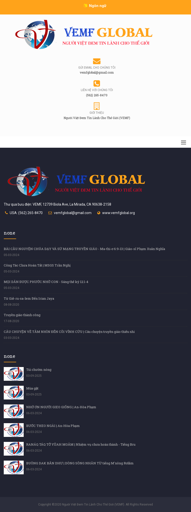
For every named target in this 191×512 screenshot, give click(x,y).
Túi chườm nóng (38, 369)
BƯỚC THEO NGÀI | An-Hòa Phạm (53, 425)
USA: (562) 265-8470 (26, 213)
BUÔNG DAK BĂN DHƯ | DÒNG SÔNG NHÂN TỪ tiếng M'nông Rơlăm (80, 463)
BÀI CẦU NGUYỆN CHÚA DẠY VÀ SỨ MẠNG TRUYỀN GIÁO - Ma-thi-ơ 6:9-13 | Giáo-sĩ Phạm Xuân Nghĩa (84, 249)
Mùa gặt (32, 388)
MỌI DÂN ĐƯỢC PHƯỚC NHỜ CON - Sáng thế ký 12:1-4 (46, 281)
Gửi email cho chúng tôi (96, 67)
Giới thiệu (97, 113)
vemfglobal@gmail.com (73, 213)
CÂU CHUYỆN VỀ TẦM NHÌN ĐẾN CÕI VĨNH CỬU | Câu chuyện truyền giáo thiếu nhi (69, 331)
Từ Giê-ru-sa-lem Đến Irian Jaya (29, 298)
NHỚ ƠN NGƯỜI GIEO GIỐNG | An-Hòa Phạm (61, 407)
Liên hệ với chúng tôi (97, 90)
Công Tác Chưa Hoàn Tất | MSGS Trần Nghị (37, 265)
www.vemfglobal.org (118, 213)
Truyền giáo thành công (22, 315)
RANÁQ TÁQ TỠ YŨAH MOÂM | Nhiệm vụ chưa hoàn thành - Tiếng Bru (80, 444)
